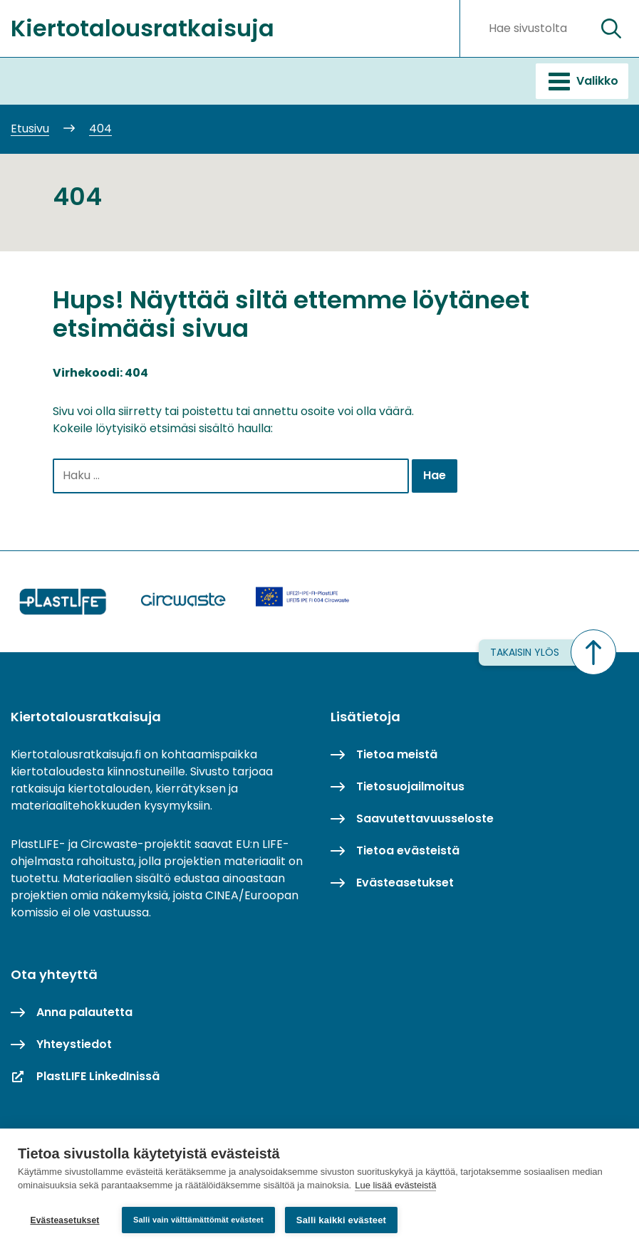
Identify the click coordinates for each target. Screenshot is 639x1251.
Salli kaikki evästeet (341, 1220)
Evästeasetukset (64, 1220)
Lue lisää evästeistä (395, 1186)
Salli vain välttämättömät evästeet (198, 1219)
